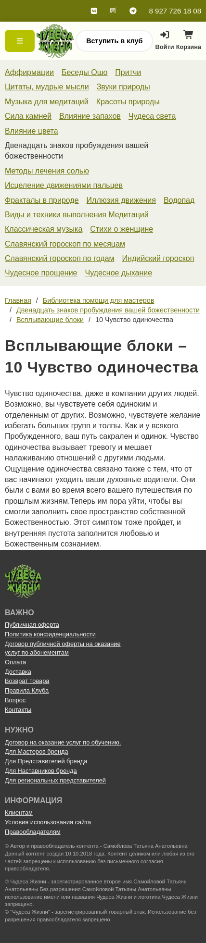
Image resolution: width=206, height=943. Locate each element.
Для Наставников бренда (41, 770)
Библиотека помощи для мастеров (98, 300)
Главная (18, 300)
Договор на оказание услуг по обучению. (63, 742)
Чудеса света (152, 116)
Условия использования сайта (48, 822)
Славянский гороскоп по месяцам (65, 244)
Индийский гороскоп (158, 258)
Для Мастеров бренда (36, 751)
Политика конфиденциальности (50, 634)
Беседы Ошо (84, 72)
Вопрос (15, 700)
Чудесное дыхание (118, 273)
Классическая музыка (43, 229)
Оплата (15, 662)
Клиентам (19, 812)
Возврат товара (27, 680)
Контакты (18, 709)
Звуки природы (123, 87)
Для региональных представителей (55, 780)
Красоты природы (128, 102)
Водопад (179, 200)
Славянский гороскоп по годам (60, 258)
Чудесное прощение (41, 273)
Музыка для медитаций (47, 102)
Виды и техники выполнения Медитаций (77, 215)
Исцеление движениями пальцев (64, 185)
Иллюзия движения (121, 200)
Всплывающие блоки (50, 319)
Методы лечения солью (47, 171)
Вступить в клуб (114, 41)
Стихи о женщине (121, 229)
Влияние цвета (31, 131)
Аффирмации (29, 72)
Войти (164, 40)
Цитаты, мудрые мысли (47, 87)
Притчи (128, 72)
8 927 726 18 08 (175, 11)
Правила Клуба (27, 690)
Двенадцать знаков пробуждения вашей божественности (108, 310)
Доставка (18, 671)
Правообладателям (33, 831)
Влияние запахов (90, 116)
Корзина (188, 42)
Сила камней (28, 116)
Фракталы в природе (42, 200)
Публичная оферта (32, 624)
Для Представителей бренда (46, 761)
